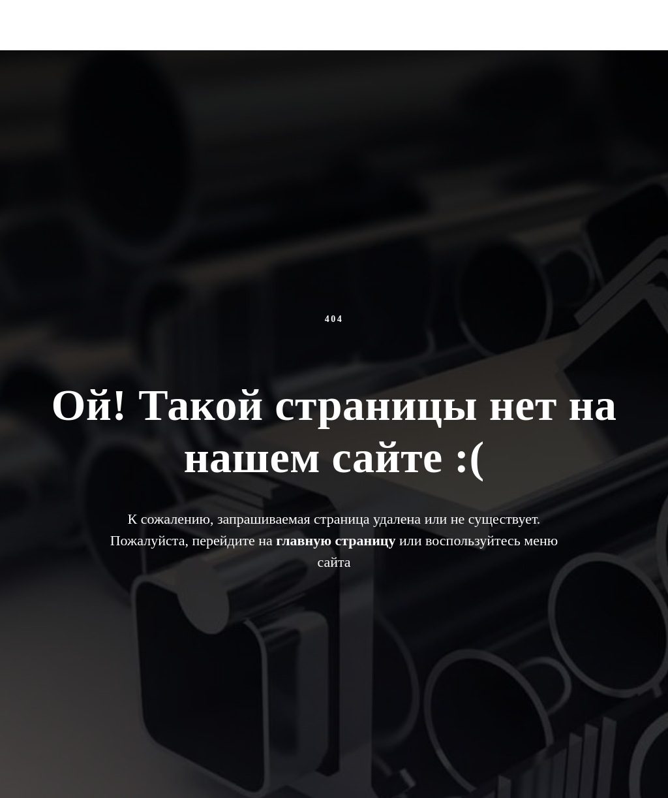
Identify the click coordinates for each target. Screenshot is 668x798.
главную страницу (335, 540)
